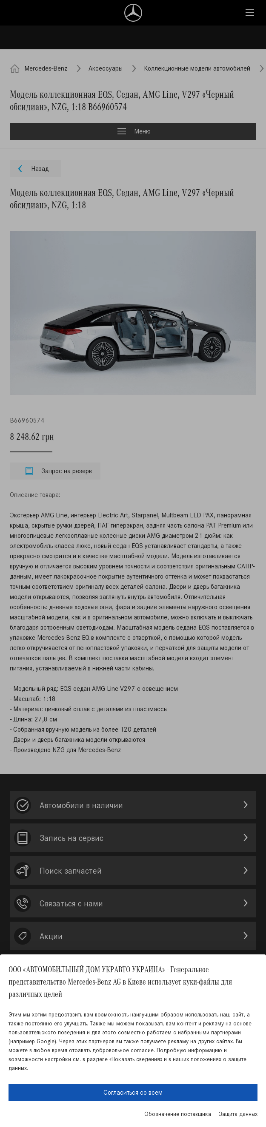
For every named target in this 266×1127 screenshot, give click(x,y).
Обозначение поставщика (177, 1114)
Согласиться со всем (133, 1092)
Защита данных (238, 1114)
